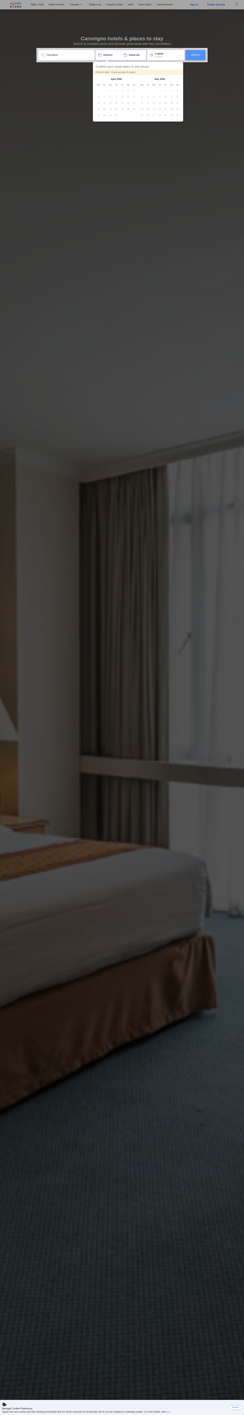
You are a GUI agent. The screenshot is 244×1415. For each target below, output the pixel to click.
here (168, 1411)
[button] (99, 79)
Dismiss (235, 1407)
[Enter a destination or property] (69, 55)
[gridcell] (113, 90)
